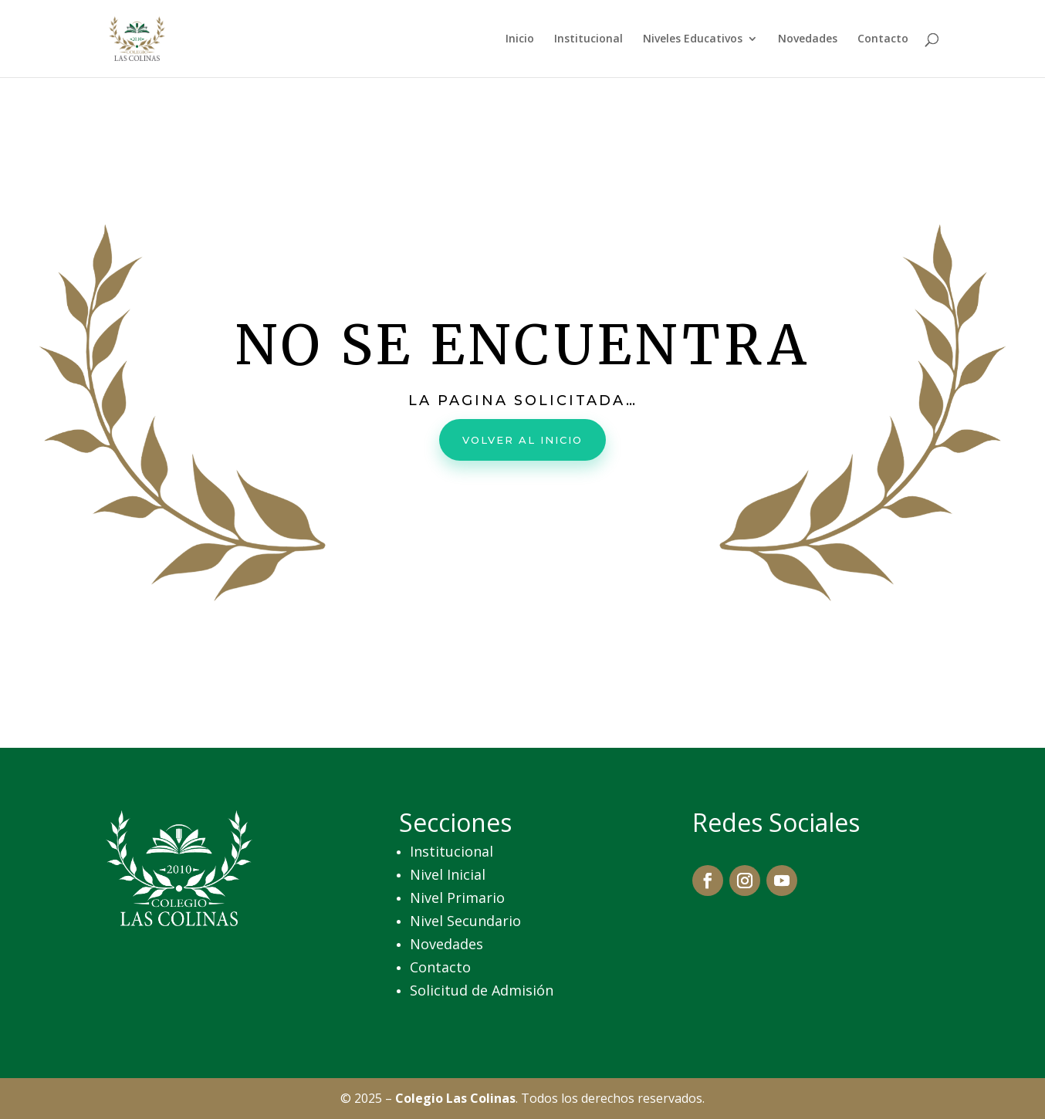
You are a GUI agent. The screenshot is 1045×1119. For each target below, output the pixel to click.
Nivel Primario (457, 897)
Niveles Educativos (692, 39)
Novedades (807, 39)
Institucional (588, 39)
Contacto (882, 39)
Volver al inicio (522, 438)
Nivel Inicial (447, 874)
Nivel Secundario (465, 920)
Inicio (520, 39)
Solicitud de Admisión (481, 990)
